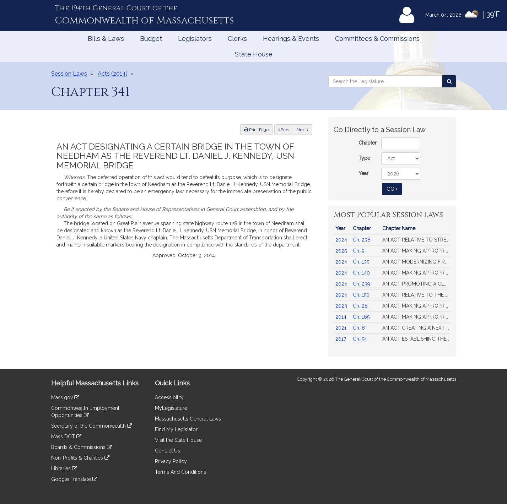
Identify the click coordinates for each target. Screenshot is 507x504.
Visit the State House (178, 440)
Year (363, 173)
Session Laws (69, 73)
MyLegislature (171, 408)
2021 (340, 328)
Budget (151, 38)
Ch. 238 (362, 240)
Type (364, 158)
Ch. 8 (359, 328)
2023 (341, 306)
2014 (340, 317)
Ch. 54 (360, 339)
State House (254, 54)
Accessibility (169, 397)
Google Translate (74, 479)
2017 (340, 339)
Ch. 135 (361, 262)
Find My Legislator (176, 429)
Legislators (195, 38)
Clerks (237, 38)
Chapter (367, 143)
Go (394, 188)
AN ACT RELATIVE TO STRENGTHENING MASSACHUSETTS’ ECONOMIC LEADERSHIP (416, 240)
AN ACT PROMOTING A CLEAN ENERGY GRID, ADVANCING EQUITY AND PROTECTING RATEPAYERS (416, 284)
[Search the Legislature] (449, 81)
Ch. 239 (361, 284)
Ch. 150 (361, 295)
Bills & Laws (106, 38)
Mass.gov (65, 397)
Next (302, 129)
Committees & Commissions (377, 38)
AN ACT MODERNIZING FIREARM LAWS (416, 262)
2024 (341, 240)
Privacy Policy (171, 461)
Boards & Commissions (81, 447)
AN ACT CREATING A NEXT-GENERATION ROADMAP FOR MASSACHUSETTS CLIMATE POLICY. (416, 328)
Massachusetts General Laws (188, 419)
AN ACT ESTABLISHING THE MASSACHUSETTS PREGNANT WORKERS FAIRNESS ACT (416, 339)
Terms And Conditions (180, 472)
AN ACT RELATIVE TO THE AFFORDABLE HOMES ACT (416, 295)
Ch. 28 (360, 306)
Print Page (256, 129)
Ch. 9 (359, 251)
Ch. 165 (361, 317)
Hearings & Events (291, 38)
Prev (285, 129)
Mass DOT (66, 436)
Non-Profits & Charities (80, 458)
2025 (341, 251)
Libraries (64, 468)
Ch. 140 (361, 273)
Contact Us (167, 451)
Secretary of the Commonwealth (91, 426)
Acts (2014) (113, 73)
